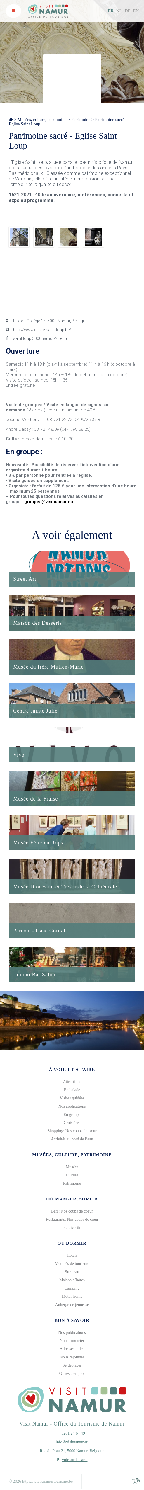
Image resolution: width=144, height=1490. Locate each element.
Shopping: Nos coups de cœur (72, 1131)
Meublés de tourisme (72, 1263)
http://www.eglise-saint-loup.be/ (38, 329)
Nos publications (72, 1332)
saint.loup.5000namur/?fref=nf (38, 338)
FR (111, 10)
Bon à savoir (72, 1320)
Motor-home (72, 1296)
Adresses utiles (72, 1349)
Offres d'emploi (72, 1373)
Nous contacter (72, 1341)
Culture (72, 1175)
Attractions (72, 1081)
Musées (72, 1167)
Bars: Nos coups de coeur (72, 1211)
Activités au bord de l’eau (72, 1139)
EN (136, 10)
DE (128, 10)
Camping (72, 1288)
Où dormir (72, 1243)
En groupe (72, 1114)
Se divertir (72, 1227)
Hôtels (72, 1255)
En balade (72, 1090)
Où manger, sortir (72, 1199)
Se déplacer (72, 1365)
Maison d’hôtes (72, 1280)
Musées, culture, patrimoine (42, 119)
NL (119, 10)
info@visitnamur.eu (72, 1442)
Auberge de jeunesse (72, 1304)
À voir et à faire (72, 1069)
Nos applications (72, 1106)
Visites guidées (72, 1098)
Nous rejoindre (72, 1357)
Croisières (72, 1123)
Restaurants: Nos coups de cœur (72, 1219)
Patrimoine (80, 119)
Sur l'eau (72, 1272)
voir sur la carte (74, 1459)
